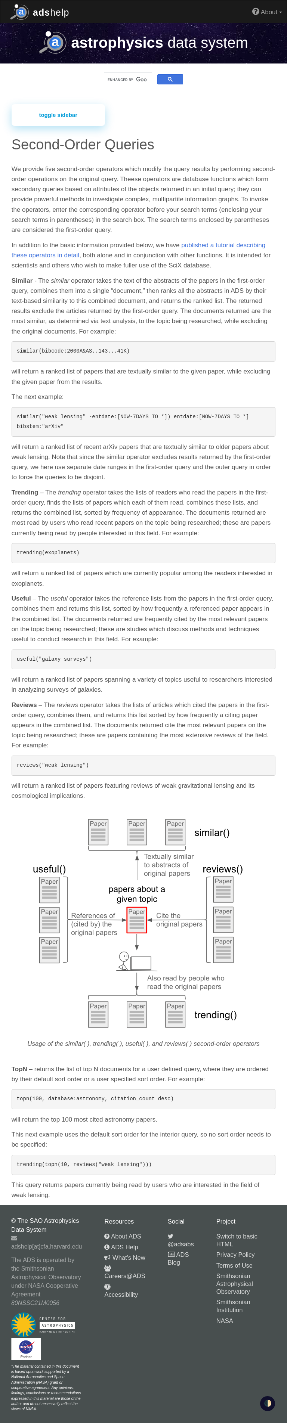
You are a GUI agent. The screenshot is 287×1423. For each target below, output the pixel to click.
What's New (124, 1257)
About (267, 11)
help (39, 11)
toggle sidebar (58, 115)
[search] (127, 79)
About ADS (122, 1236)
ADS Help (121, 1247)
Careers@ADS (124, 1272)
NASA (224, 1320)
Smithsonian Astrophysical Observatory (234, 1283)
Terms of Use (234, 1265)
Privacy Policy (235, 1254)
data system (143, 42)
